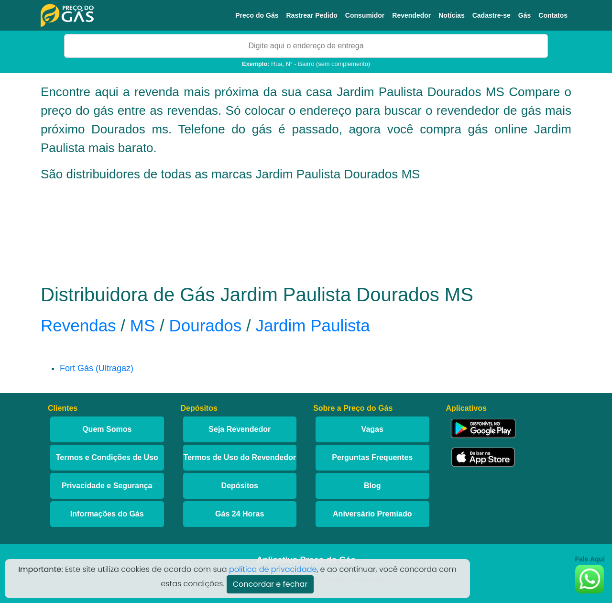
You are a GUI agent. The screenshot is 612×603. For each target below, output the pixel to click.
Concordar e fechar (270, 584)
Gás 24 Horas (239, 514)
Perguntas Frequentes (372, 457)
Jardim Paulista (312, 325)
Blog (372, 486)
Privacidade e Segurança (107, 486)
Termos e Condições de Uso (107, 457)
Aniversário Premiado (372, 514)
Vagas (372, 429)
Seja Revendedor (239, 429)
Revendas (78, 325)
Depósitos (239, 486)
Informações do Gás (107, 514)
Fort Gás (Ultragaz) (96, 368)
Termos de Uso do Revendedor (240, 457)
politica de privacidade (273, 569)
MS (142, 325)
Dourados (205, 325)
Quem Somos (106, 429)
